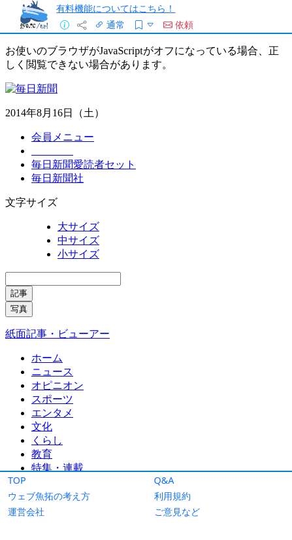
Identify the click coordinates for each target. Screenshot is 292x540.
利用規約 (172, 496)
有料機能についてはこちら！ (115, 8)
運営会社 (26, 511)
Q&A (164, 480)
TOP (17, 480)
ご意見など (177, 511)
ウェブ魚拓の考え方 (49, 496)
